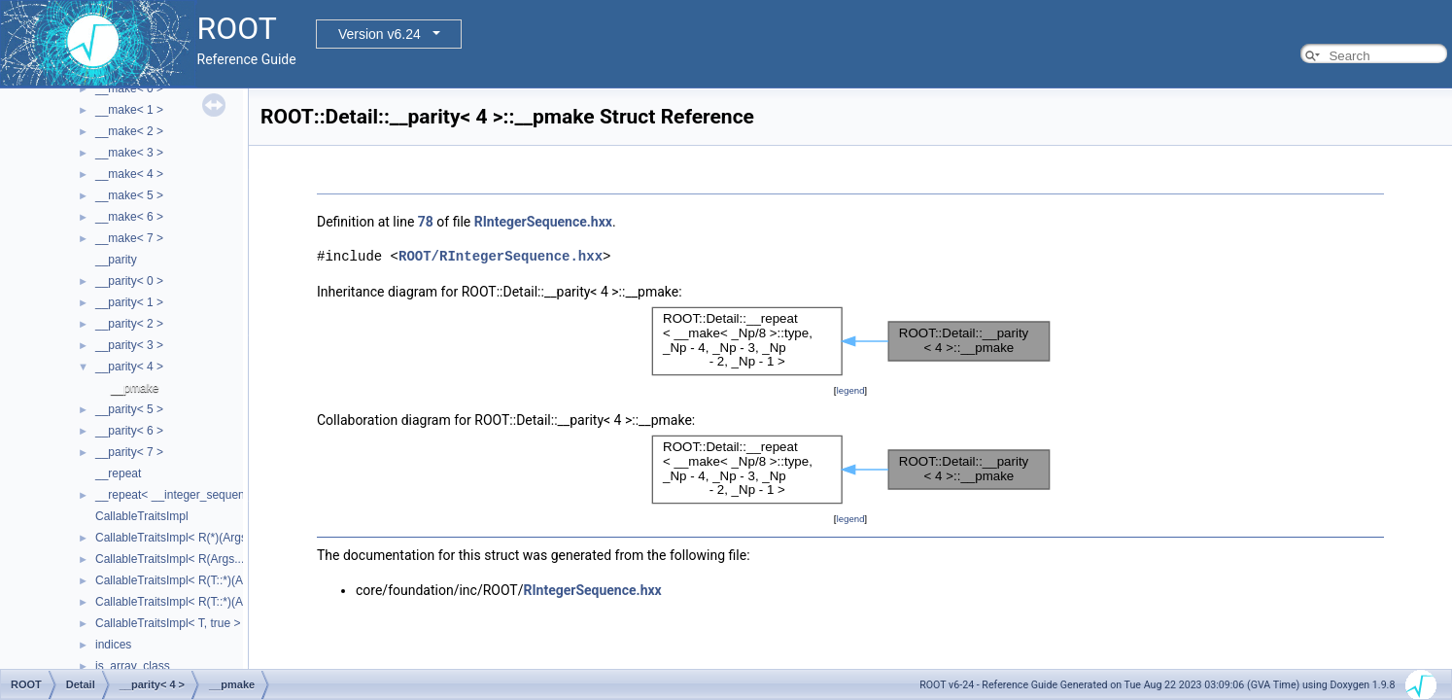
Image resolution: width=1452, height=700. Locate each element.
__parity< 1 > (129, 302)
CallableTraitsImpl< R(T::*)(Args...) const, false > (220, 580)
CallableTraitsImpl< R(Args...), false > (192, 559)
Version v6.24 (379, 34)
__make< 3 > (129, 152)
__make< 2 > (129, 131)
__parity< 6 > (129, 431)
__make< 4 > (129, 174)
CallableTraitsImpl (142, 516)
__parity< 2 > (129, 324)
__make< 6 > (129, 217)
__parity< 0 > (129, 281)
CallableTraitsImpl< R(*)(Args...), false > (198, 537)
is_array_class (132, 666)
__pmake (134, 388)
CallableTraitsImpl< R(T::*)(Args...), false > (204, 602)
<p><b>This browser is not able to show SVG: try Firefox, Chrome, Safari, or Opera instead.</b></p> (850, 341)
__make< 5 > (129, 195)
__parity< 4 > (129, 366)
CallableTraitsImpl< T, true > (167, 623)
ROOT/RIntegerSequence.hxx (500, 256)
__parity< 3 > (129, 345)
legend (850, 390)
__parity (116, 259)
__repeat (118, 473)
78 (425, 221)
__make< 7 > (129, 238)
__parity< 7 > (129, 452)
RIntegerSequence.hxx (543, 221)
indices (113, 644)
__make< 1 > (129, 110)
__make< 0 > (129, 88)
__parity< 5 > (129, 409)
